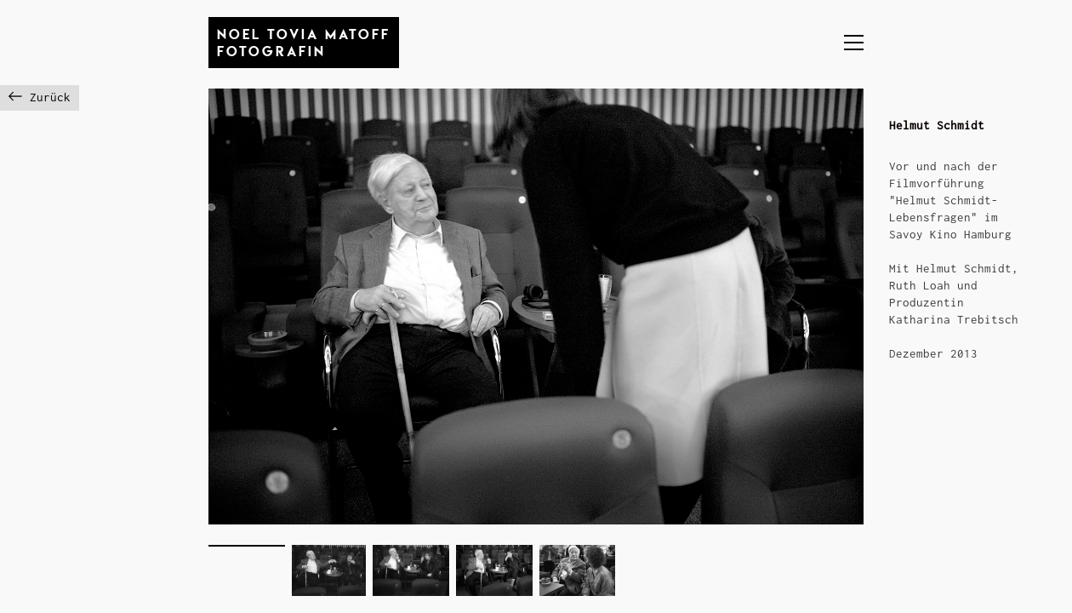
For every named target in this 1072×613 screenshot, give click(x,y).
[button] (854, 42)
